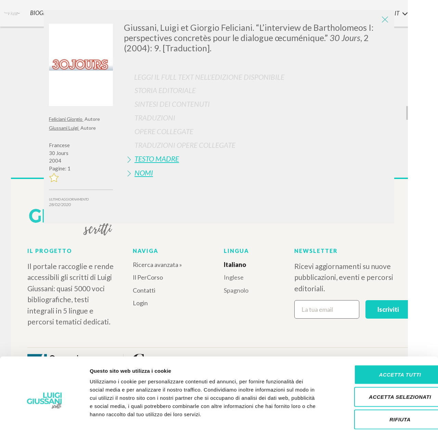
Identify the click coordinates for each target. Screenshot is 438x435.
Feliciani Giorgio (66, 119)
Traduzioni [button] (154, 117)
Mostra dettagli (360, 421)
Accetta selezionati (381, 368)
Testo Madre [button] (156, 159)
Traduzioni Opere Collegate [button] (184, 145)
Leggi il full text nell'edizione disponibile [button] (209, 77)
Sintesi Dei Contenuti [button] (172, 104)
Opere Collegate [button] (163, 131)
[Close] (384, 20)
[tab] (256, 90)
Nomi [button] (143, 173)
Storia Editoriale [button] (165, 90)
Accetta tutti (381, 345)
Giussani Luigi (64, 128)
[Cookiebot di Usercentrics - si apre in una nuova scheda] (44, 422)
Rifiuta (380, 390)
